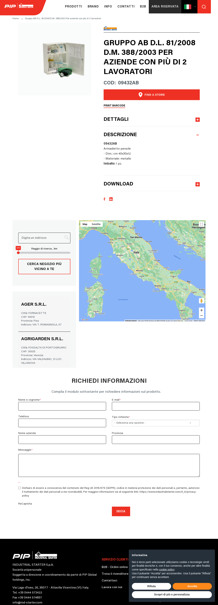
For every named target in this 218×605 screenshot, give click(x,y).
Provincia (117, 433)
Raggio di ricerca (41, 249)
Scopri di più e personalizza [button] (172, 594)
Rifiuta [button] (151, 586)
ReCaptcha (25, 504)
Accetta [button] (192, 586)
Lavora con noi (112, 587)
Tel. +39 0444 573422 (27, 592)
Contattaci (109, 580)
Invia (121, 511)
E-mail (115, 400)
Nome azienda (27, 433)
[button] (184, 6)
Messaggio (24, 450)
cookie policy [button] (166, 569)
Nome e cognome (29, 400)
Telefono (23, 416)
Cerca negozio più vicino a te (44, 266)
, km (54, 249)
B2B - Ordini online (115, 567)
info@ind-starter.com (27, 602)
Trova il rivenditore (115, 573)
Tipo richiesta (120, 417)
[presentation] (47, 513)
